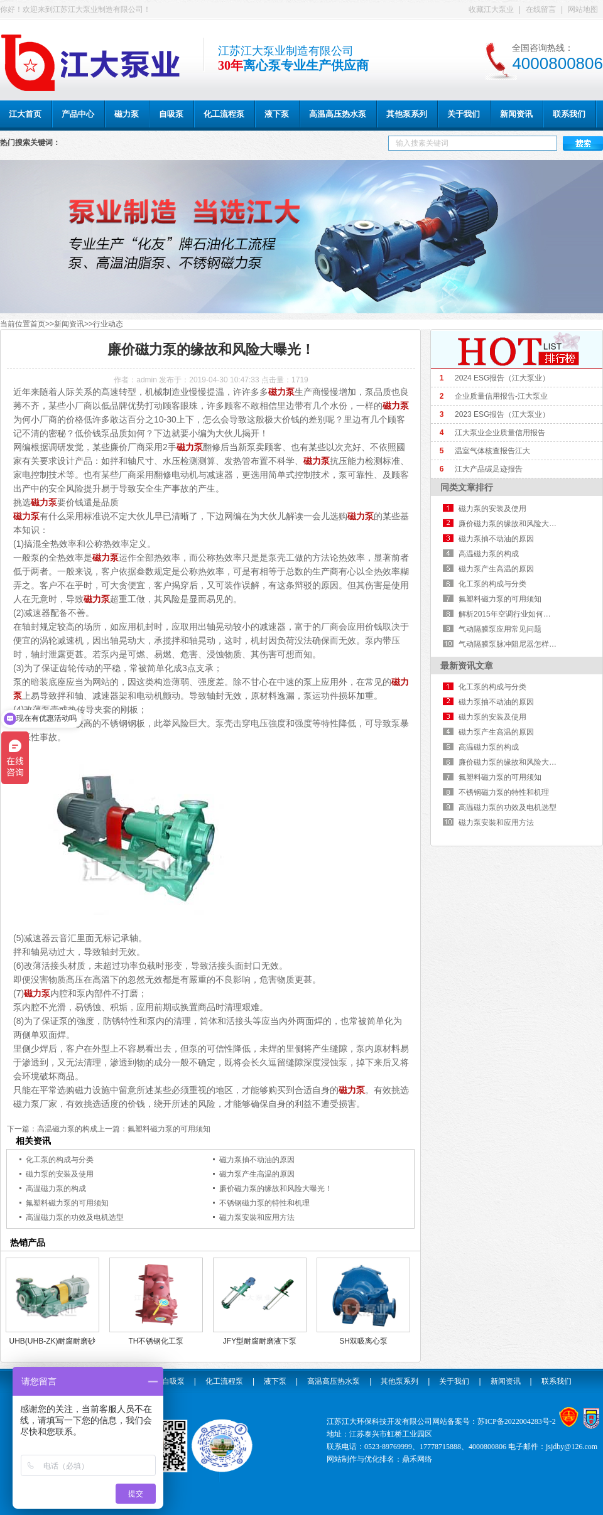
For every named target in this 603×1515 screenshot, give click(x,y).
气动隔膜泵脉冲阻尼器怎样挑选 (511, 644)
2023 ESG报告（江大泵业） (502, 414)
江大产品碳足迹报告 (489, 469)
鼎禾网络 (417, 1459)
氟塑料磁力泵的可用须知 (169, 1128)
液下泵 (275, 1381)
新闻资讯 (69, 324)
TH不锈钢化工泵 (156, 1341)
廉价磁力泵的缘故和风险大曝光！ (275, 1188)
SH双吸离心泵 (363, 1341)
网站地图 (583, 9)
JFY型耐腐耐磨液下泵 (259, 1341)
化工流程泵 (224, 1381)
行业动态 (108, 324)
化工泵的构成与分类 (60, 1159)
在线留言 (541, 9)
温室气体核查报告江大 (492, 450)
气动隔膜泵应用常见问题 (500, 629)
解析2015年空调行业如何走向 (508, 614)
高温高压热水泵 (333, 1381)
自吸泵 (173, 1381)
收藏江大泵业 (491, 9)
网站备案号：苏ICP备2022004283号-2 (494, 1421)
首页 (37, 324)
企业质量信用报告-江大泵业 (501, 396)
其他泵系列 (399, 1381)
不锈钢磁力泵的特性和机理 (264, 1203)
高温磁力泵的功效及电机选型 (75, 1217)
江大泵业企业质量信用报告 (500, 432)
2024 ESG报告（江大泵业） (502, 378)
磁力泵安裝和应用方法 (257, 1217)
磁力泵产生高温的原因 (257, 1174)
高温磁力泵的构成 (67, 1128)
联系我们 (556, 1381)
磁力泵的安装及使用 (60, 1174)
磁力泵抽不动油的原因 (257, 1159)
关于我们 (454, 1381)
